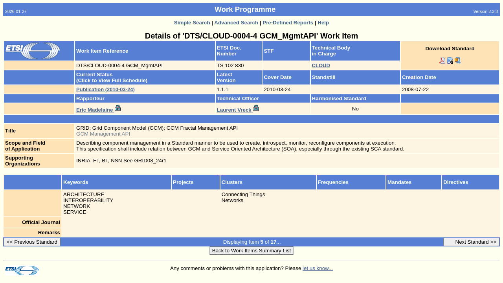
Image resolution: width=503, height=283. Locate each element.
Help (323, 23)
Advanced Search (236, 23)
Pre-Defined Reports (288, 23)
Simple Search (192, 23)
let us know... (318, 268)
